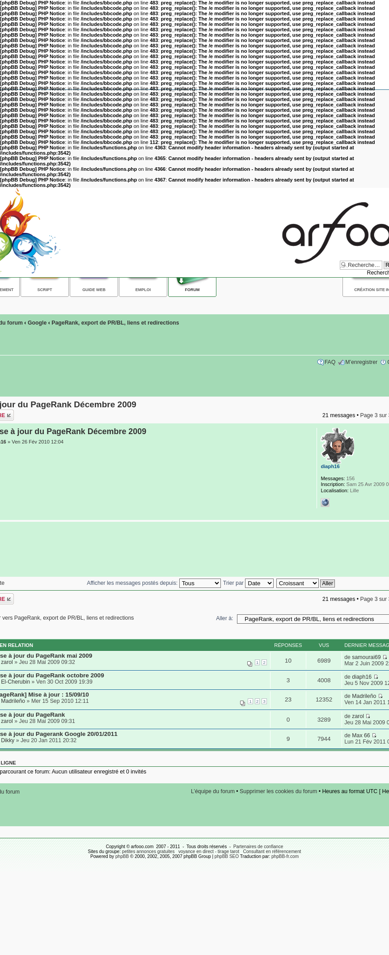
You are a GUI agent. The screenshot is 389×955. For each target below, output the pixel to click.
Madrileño (13, 701)
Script (45, 289)
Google (37, 323)
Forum (192, 289)
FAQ (330, 362)
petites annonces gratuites (148, 851)
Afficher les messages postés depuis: (153, 583)
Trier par (248, 583)
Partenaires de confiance (258, 846)
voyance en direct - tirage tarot (208, 851)
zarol (7, 662)
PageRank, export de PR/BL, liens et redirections (115, 323)
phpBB (122, 856)
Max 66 (361, 735)
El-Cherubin (15, 682)
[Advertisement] (192, 549)
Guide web (94, 289)
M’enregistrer (361, 362)
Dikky (7, 740)
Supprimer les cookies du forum (278, 791)
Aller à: (224, 618)
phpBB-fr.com (285, 856)
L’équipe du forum (213, 791)
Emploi (143, 289)
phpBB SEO (227, 856)
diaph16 (330, 466)
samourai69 (366, 657)
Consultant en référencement (272, 851)
